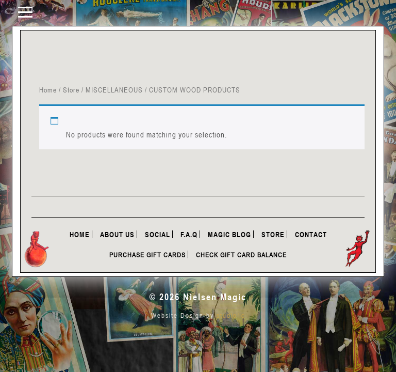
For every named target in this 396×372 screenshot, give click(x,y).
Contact (311, 234)
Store (71, 89)
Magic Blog (229, 234)
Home (48, 89)
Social (157, 234)
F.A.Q (188, 234)
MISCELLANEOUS (114, 89)
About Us (117, 234)
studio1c (231, 315)
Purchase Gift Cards (147, 255)
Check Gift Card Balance (241, 255)
